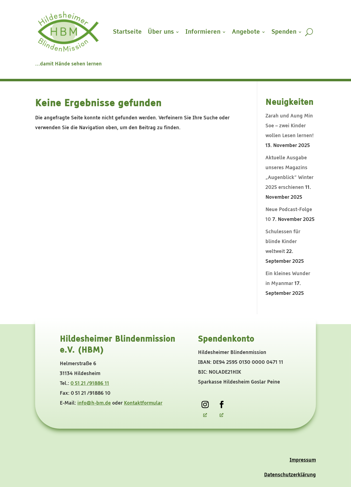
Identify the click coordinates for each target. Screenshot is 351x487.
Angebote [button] (246, 32)
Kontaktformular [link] (143, 403)
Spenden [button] (283, 32)
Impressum (303, 460)
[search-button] (309, 32)
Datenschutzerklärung (290, 474)
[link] (205, 404)
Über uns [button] (161, 32)
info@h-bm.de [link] (94, 403)
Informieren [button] (202, 32)
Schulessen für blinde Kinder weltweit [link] (282, 241)
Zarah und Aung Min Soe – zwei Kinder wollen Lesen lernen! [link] (289, 126)
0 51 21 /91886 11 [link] (89, 383)
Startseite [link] (127, 32)
